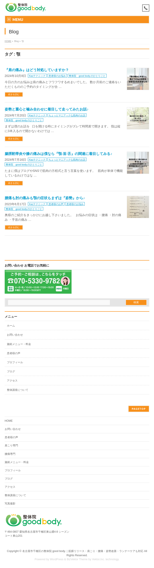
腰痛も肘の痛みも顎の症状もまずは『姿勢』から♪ (45, 198)
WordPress (57, 559)
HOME (8, 41)
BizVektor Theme (77, 559)
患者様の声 (13, 353)
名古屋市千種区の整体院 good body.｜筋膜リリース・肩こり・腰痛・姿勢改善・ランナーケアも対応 (82, 551)
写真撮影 (10, 503)
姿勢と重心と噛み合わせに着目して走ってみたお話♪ (46, 109)
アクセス (12, 380)
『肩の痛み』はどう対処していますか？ (37, 70)
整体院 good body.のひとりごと (87, 75)
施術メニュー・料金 (19, 344)
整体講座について (17, 389)
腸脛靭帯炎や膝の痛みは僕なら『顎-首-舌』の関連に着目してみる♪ (58, 154)
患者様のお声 (56, 204)
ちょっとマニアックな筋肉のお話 (67, 115)
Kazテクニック (37, 75)
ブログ (11, 371)
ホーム (11, 325)
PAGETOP (139, 408)
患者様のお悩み (57, 75)
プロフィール (15, 362)
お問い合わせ (15, 334)
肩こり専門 (11, 445)
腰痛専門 (10, 454)
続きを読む (13, 94)
